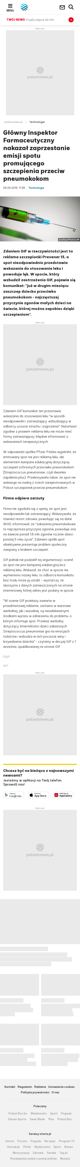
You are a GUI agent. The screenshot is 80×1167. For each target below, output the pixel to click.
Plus (51, 1119)
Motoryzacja (21, 1153)
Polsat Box (64, 1119)
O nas (55, 1092)
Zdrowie (38, 1153)
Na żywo (49, 1141)
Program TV (67, 1141)
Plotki (27, 1147)
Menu (10, 10)
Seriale (51, 1153)
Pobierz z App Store (48, 794)
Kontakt (9, 1087)
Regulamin (24, 1087)
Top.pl (63, 1153)
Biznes (68, 1147)
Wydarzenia (42, 1147)
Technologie (37, 122)
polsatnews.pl (13, 122)
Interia (10, 1141)
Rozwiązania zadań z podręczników (33, 1158)
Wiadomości (39, 1113)
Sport (54, 1113)
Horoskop (13, 1147)
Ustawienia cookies (61, 1087)
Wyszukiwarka (71, 7)
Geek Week (37, 1119)
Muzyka (65, 1158)
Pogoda (66, 1113)
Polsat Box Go (18, 1113)
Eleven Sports (17, 1119)
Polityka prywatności (35, 1092)
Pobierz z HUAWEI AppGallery (73, 794)
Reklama (40, 1087)
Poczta (22, 1141)
